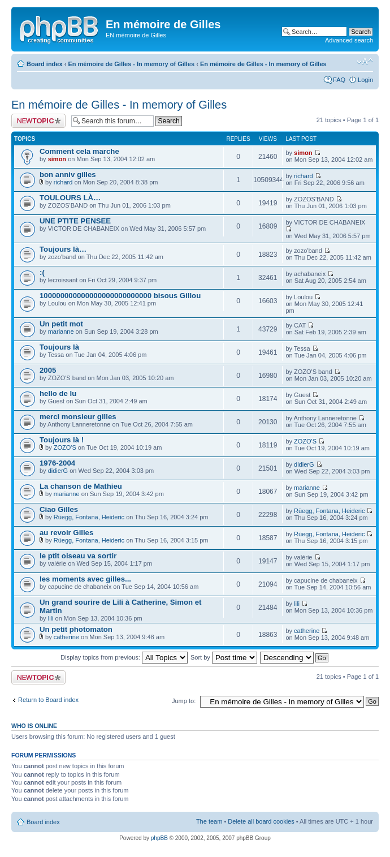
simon (57, 159)
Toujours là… (63, 249)
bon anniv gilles (68, 174)
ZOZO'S (65, 447)
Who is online (34, 725)
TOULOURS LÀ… (70, 197)
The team (209, 821)
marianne (61, 331)
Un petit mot (61, 324)
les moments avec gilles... (85, 579)
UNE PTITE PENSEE (75, 221)
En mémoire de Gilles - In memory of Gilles (131, 64)
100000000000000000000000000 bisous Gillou (120, 295)
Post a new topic (38, 121)
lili (51, 618)
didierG (58, 470)
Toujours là (59, 347)
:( (42, 272)
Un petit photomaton (76, 629)
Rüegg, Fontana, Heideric (89, 517)
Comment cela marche (79, 151)
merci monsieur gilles (78, 416)
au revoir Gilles (66, 532)
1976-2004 (57, 463)
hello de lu (58, 393)
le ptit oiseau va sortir (78, 556)
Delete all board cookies (261, 821)
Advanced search (349, 40)
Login (365, 79)
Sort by (223, 657)
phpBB (159, 838)
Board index (45, 64)
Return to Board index (48, 699)
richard (63, 182)
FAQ (339, 79)
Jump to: (184, 700)
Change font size (365, 62)
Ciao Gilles (59, 509)
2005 (48, 370)
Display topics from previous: (124, 657)
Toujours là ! (62, 440)
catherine (66, 637)
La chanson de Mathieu (81, 486)
